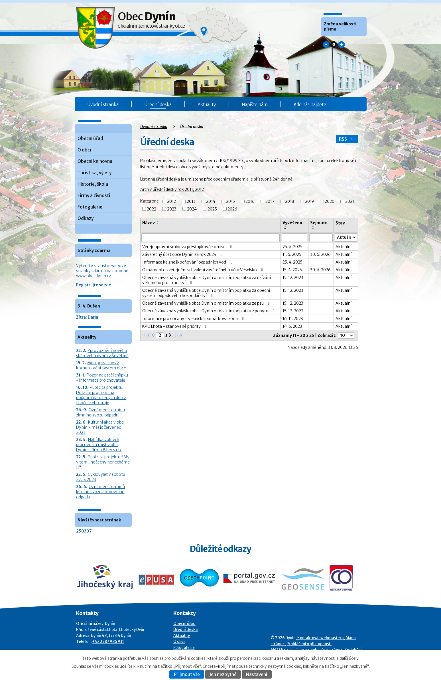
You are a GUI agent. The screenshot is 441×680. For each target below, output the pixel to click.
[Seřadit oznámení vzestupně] (158, 221)
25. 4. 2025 (292, 262)
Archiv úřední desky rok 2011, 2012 (172, 189)
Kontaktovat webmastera (320, 638)
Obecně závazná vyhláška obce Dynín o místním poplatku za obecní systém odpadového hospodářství (206, 293)
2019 (309, 201)
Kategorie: (150, 201)
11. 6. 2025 (292, 254)
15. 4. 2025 (292, 269)
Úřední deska (158, 104)
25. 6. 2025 (292, 246)
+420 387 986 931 (108, 641)
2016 (250, 201)
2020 (329, 201)
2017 (270, 201)
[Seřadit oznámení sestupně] (158, 223)
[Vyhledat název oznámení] (210, 237)
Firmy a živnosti (94, 195)
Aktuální (343, 246)
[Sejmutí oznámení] (321, 237)
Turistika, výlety (94, 172)
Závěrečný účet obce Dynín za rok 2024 (183, 254)
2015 (230, 201)
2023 (171, 209)
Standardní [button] (333, 44)
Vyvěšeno (292, 222)
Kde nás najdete (310, 104)
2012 (171, 201)
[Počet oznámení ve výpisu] (346, 335)
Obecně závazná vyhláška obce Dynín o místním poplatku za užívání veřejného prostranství (206, 280)
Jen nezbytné (223, 674)
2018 (289, 201)
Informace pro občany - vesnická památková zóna (194, 318)
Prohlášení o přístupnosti (309, 643)
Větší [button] (341, 44)
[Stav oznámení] (346, 237)
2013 (191, 201)
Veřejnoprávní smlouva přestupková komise (187, 246)
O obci (84, 150)
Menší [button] (326, 44)
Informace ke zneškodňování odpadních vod (188, 262)
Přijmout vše (187, 674)
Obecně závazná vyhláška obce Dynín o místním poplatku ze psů (207, 303)
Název (148, 222)
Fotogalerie (90, 207)
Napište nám (255, 104)
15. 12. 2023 (293, 277)
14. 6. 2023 (292, 326)
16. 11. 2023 (293, 318)
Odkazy (86, 218)
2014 (210, 201)
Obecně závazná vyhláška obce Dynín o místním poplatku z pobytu (209, 310)
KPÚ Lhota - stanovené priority (175, 326)
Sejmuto (319, 222)
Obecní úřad (90, 138)
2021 (349, 201)
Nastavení (256, 674)
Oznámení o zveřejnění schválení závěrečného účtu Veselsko (203, 269)
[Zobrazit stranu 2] (160, 335)
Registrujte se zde (93, 285)
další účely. (349, 658)
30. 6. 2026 (320, 254)
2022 (151, 209)
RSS (346, 139)
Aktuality (207, 104)
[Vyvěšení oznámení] (294, 237)
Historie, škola (93, 184)
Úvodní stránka (103, 104)
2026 (232, 209)
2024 (192, 209)
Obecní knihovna (95, 161)
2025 (212, 209)
